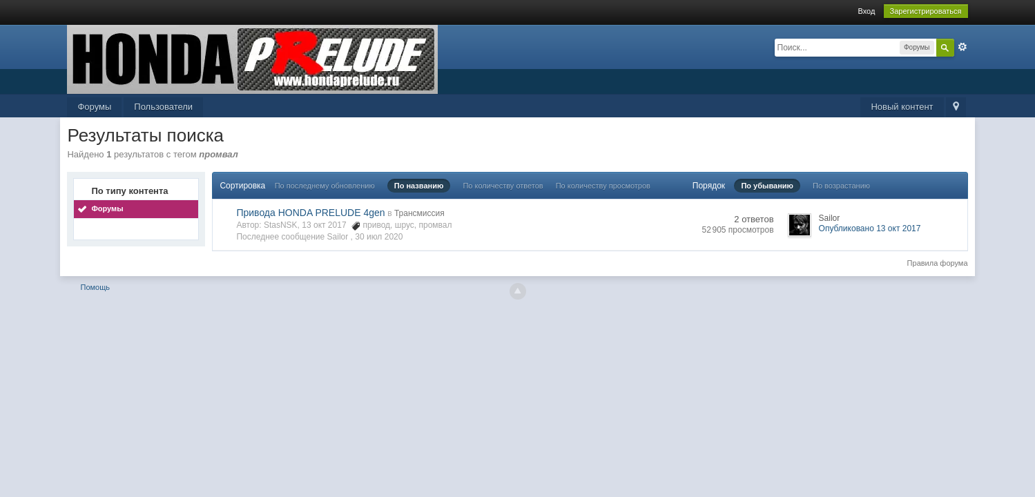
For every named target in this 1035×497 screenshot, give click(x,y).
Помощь (95, 287)
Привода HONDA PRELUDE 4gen (310, 212)
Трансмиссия (419, 213)
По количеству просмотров (603, 186)
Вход (866, 11)
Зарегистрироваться (926, 11)
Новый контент (902, 106)
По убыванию (767, 186)
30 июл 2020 (379, 237)
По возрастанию (841, 186)
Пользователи (163, 106)
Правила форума (937, 263)
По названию (419, 186)
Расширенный (962, 46)
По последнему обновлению (325, 186)
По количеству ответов (503, 186)
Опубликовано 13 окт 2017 (870, 228)
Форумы (94, 106)
